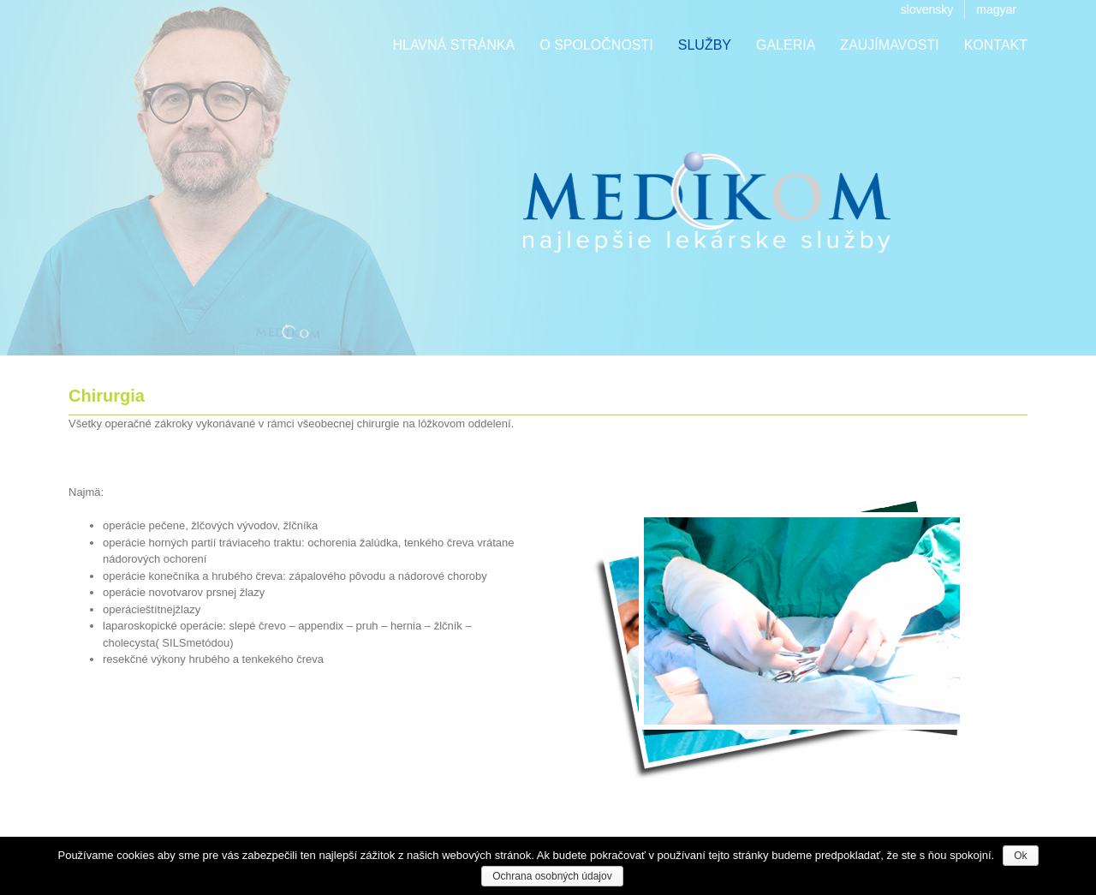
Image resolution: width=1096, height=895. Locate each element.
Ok (1020, 856)
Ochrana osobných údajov (551, 876)
